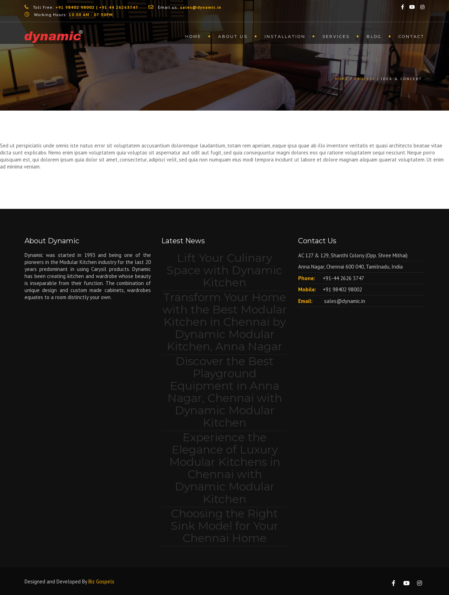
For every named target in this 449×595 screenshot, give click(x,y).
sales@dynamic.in (344, 301)
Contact (411, 36)
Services (336, 36)
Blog (374, 36)
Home (193, 36)
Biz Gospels (101, 581)
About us (233, 36)
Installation (285, 36)
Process (364, 79)
